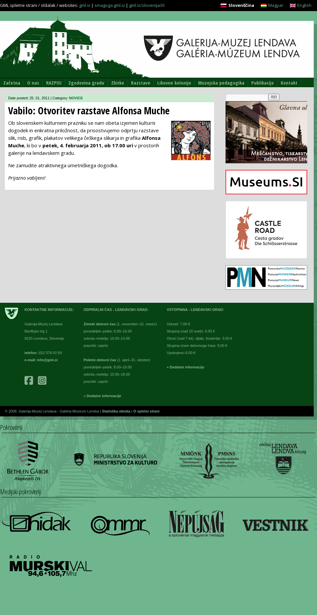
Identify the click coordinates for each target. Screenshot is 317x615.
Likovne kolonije (174, 82)
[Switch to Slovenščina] (237, 5)
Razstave (140, 82)
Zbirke (117, 82)
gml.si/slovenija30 (146, 5)
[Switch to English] (301, 5)
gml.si (84, 5)
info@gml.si (47, 360)
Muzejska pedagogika (221, 82)
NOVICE (76, 98)
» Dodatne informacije (102, 396)
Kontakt (289, 82)
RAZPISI (53, 82)
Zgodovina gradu (86, 82)
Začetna (11, 82)
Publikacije (262, 82)
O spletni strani (146, 411)
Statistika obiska (116, 411)
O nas (33, 82)
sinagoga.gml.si (109, 5)
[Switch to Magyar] (272, 5)
